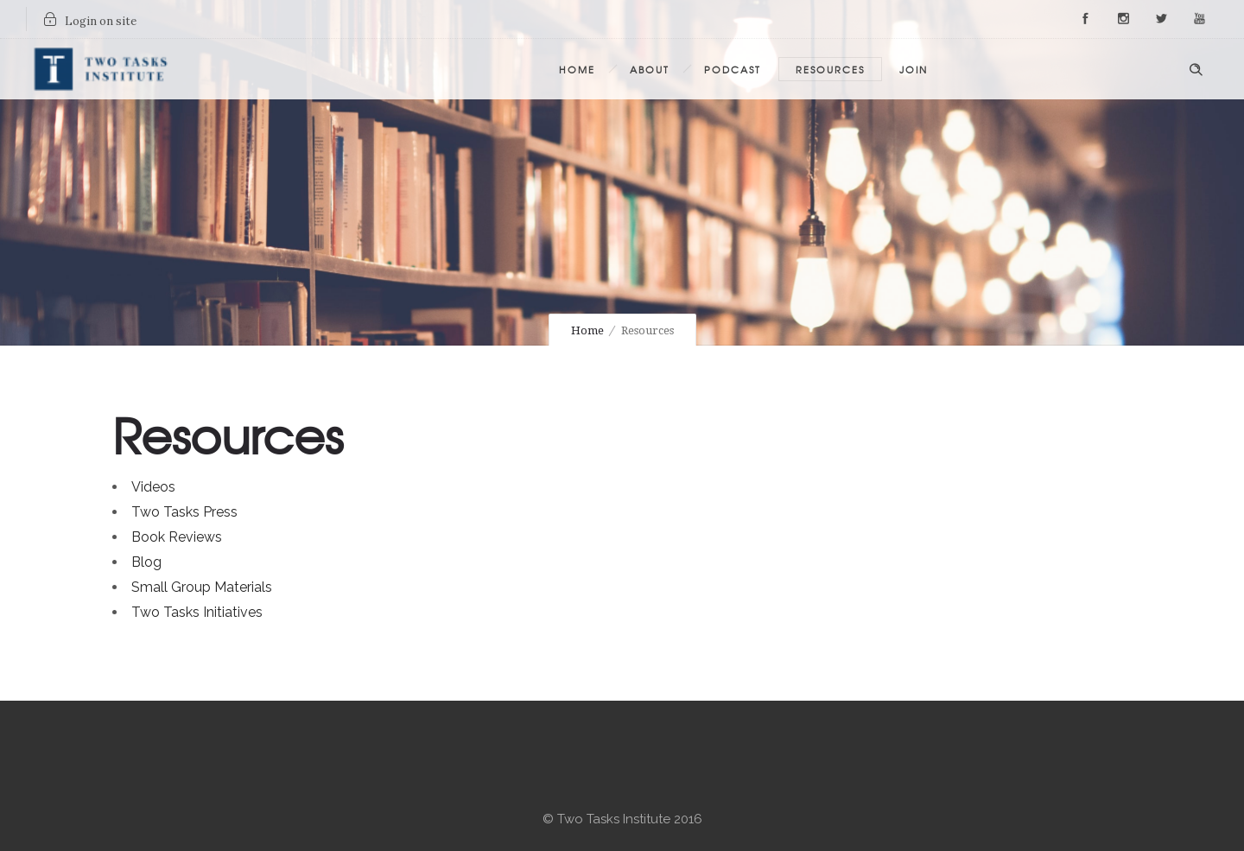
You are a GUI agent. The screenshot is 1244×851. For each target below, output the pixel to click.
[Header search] (1196, 67)
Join (913, 69)
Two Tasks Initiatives (197, 612)
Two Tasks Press (184, 512)
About (650, 69)
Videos (153, 487)
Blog (146, 562)
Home (577, 69)
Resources (830, 69)
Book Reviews (176, 537)
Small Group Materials (201, 587)
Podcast (732, 69)
